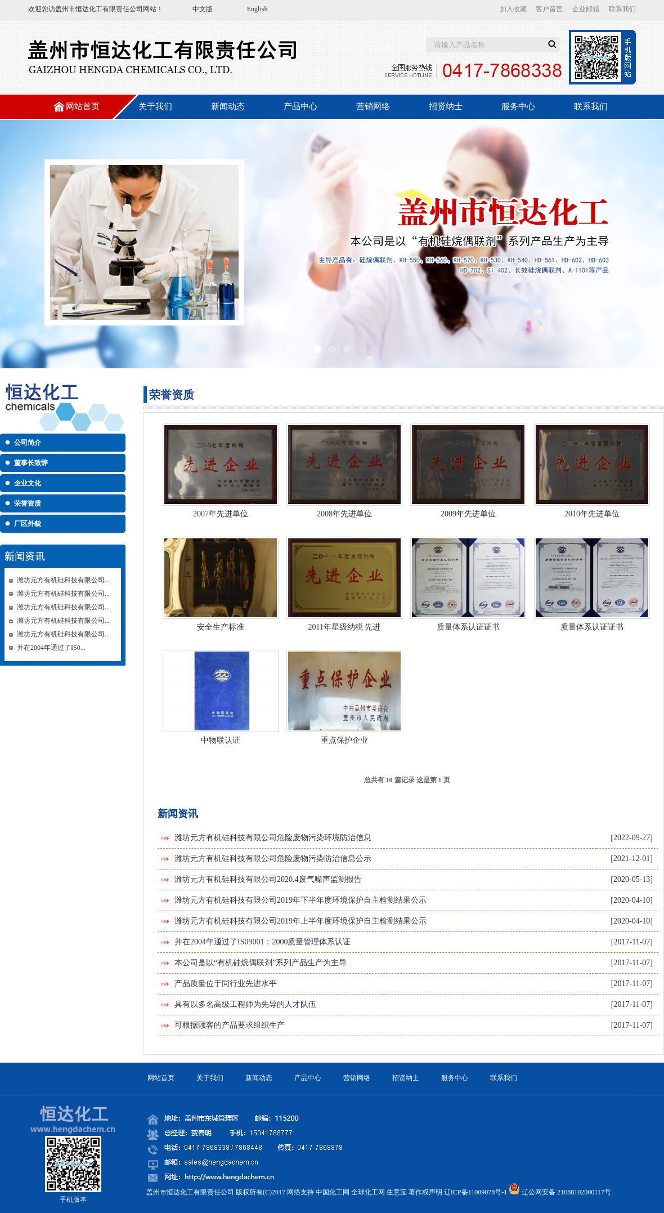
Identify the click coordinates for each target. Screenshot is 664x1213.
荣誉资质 (27, 503)
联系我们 (622, 9)
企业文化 (27, 483)
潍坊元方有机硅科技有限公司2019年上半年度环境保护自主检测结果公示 (300, 921)
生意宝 (397, 1192)
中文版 (202, 9)
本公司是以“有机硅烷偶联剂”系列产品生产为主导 (260, 962)
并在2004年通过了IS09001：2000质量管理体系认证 (262, 942)
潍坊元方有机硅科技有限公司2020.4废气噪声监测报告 (268, 879)
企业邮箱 (585, 9)
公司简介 (27, 443)
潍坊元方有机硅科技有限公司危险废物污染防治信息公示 (272, 858)
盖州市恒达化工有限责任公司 (99, 9)
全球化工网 (368, 1192)
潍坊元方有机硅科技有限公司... (63, 580)
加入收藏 (513, 9)
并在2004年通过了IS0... (51, 648)
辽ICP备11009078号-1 (475, 1192)
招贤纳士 (446, 106)
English (257, 9)
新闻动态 (228, 106)
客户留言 (549, 9)
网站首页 (83, 106)
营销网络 (373, 106)
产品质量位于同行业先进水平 (225, 983)
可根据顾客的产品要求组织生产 (229, 1025)
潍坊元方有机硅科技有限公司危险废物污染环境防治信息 (272, 837)
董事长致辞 (31, 463)
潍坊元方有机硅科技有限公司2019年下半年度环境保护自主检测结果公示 (300, 900)
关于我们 (155, 106)
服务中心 (518, 106)
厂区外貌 (27, 524)
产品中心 (300, 106)
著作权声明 (425, 1192)
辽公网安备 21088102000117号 (566, 1192)
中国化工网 (332, 1192)
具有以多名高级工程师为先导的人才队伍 (245, 1004)
